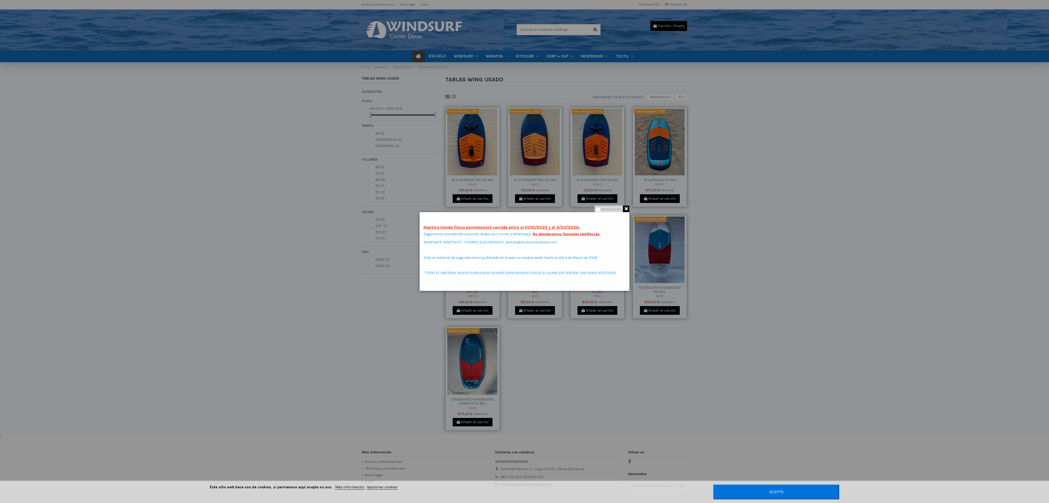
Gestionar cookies (382, 487)
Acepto (776, 491)
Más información (350, 487)
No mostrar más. (611, 209)
